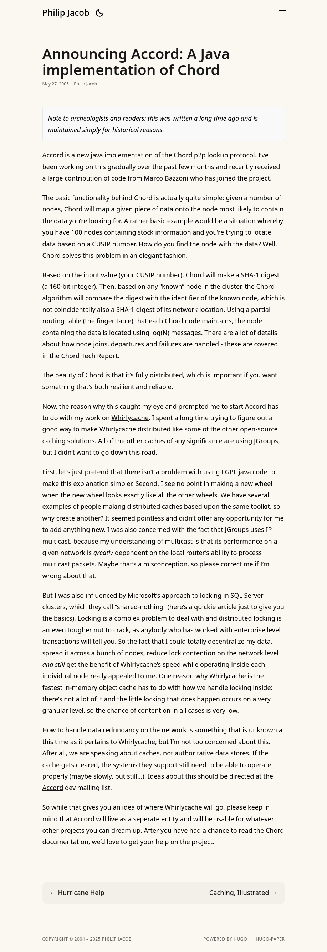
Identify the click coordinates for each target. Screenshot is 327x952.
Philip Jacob (66, 12)
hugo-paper (270, 939)
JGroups (266, 440)
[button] (99, 13)
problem (174, 471)
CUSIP (101, 244)
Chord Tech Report (89, 355)
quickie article (215, 606)
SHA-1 (250, 275)
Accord (52, 155)
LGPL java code (244, 471)
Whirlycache (130, 417)
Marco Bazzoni (166, 178)
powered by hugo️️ (225, 939)
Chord (183, 155)
